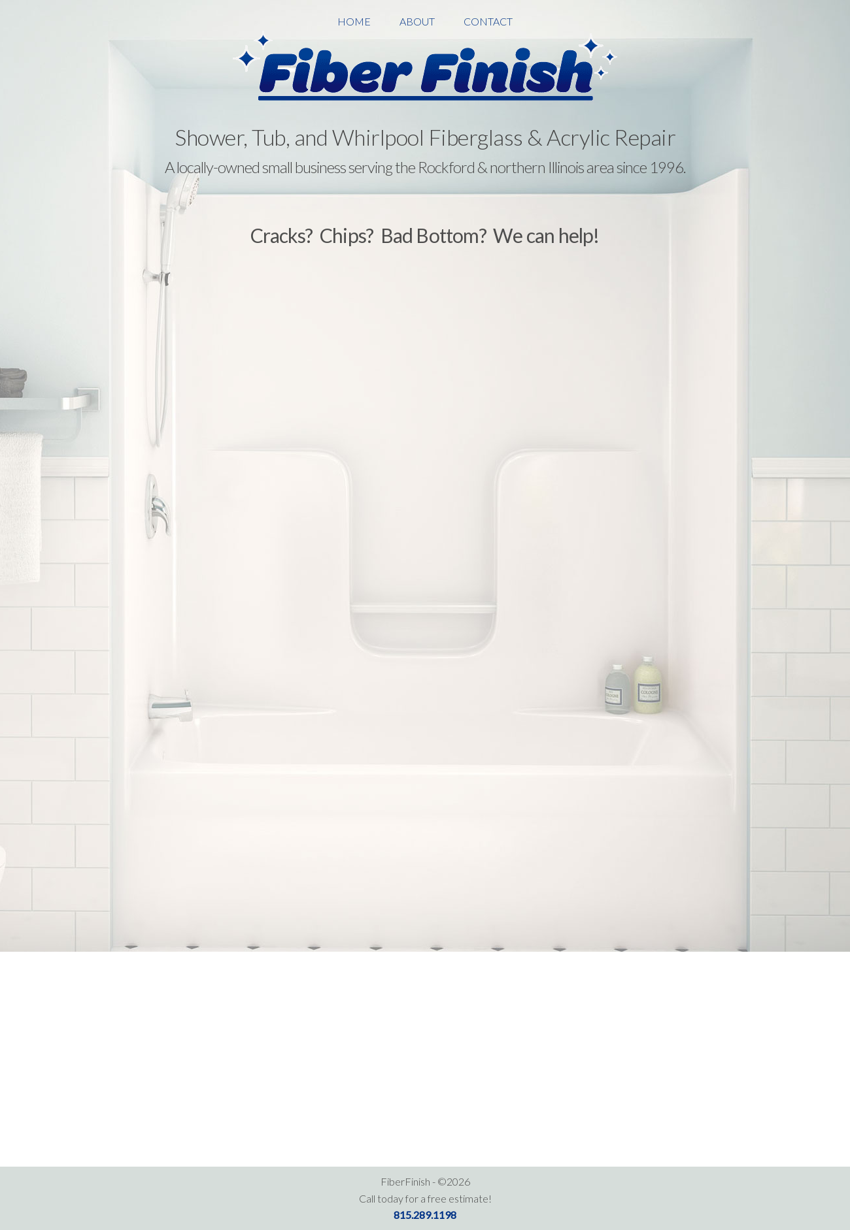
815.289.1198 (425, 1214)
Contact (488, 21)
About (417, 21)
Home (354, 21)
